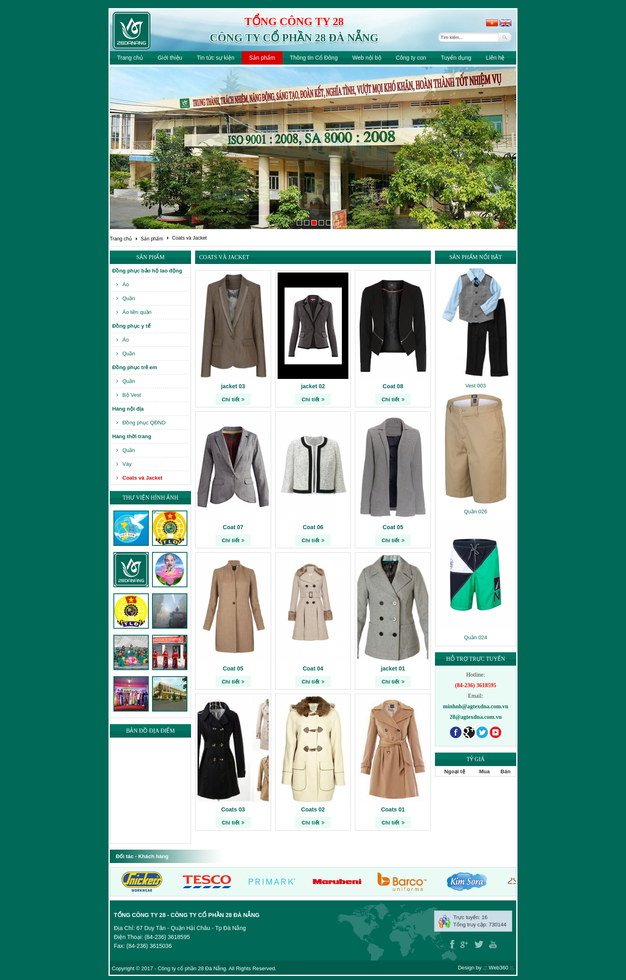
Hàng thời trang (131, 436)
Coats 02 (313, 809)
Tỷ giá (476, 759)
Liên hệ (495, 57)
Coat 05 (393, 527)
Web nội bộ (366, 57)
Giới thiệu (170, 57)
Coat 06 (313, 527)
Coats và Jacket (189, 238)
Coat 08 (393, 386)
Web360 (498, 968)
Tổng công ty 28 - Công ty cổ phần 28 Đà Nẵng (186, 915)
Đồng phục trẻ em (134, 367)
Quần (125, 298)
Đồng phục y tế (131, 326)
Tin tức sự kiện (215, 57)
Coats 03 (233, 809)
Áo (122, 284)
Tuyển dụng (456, 57)
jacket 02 (313, 386)
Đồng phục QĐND (140, 423)
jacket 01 (393, 668)
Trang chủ (130, 57)
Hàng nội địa (127, 409)
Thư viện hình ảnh (150, 498)
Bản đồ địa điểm (150, 731)
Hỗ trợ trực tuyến (475, 659)
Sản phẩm (262, 57)
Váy (123, 464)
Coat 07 (233, 527)
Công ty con (411, 57)
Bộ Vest (128, 395)
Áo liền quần (134, 312)
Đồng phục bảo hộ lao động (147, 271)
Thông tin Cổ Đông (314, 57)
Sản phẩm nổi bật (475, 257)
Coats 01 (392, 809)
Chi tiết (233, 399)
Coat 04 (313, 668)
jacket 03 (233, 386)
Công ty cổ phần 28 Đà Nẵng (294, 38)
